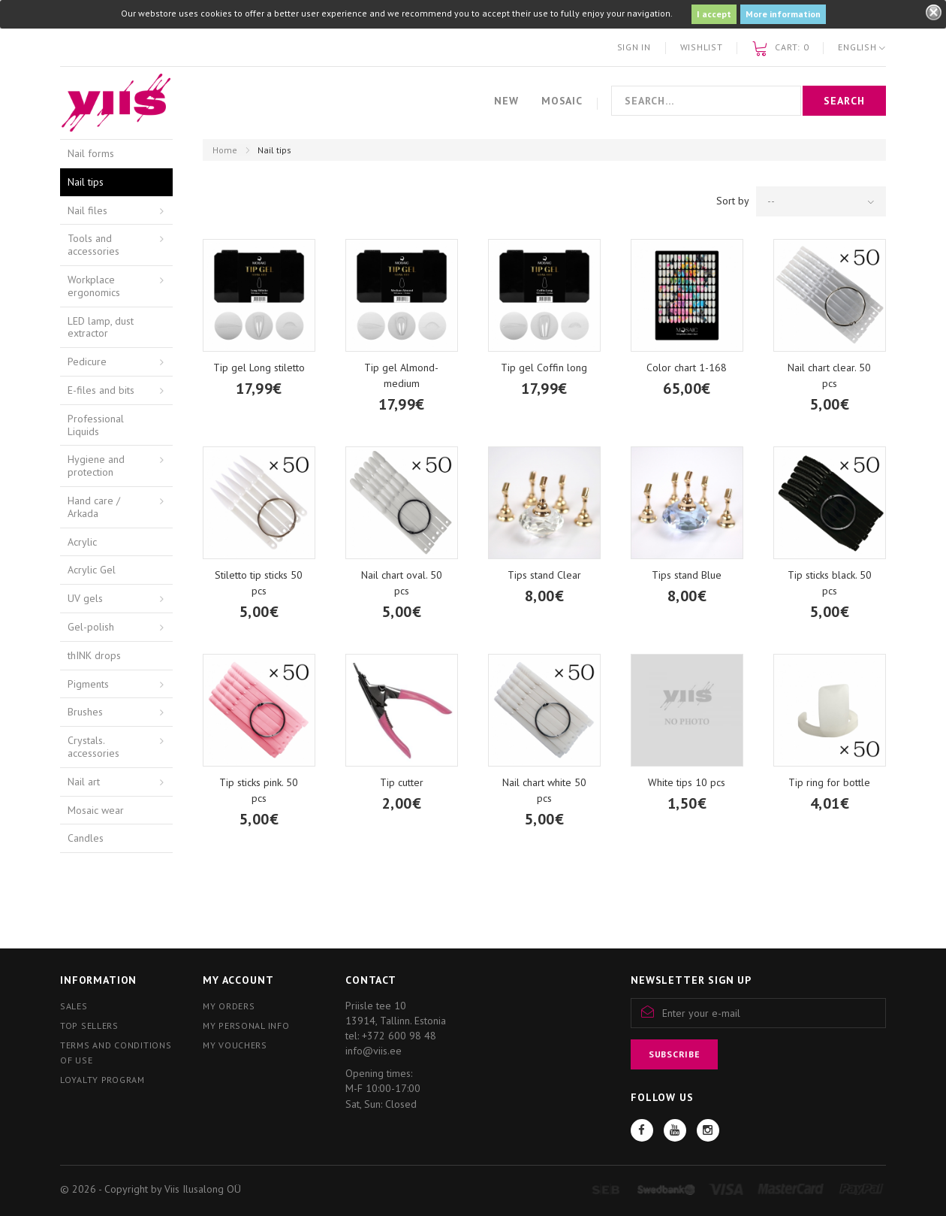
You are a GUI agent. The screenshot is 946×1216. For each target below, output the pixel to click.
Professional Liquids (96, 425)
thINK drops (94, 655)
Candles (86, 838)
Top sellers (89, 1025)
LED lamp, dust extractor (101, 327)
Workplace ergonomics (94, 286)
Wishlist (701, 47)
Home (224, 150)
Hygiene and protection (96, 465)
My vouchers (235, 1045)
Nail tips (86, 182)
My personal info (246, 1025)
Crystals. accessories (93, 747)
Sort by (732, 200)
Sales (74, 1006)
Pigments (88, 684)
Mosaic (562, 100)
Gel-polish (91, 627)
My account (238, 980)
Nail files (87, 210)
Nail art (84, 781)
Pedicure (87, 361)
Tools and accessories (93, 244)
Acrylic (82, 542)
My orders (229, 1006)
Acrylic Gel (92, 569)
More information (783, 14)
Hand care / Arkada (94, 507)
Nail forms (91, 153)
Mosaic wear (96, 810)
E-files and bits (101, 390)
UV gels (85, 598)
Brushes (85, 711)
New (506, 100)
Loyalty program (102, 1079)
